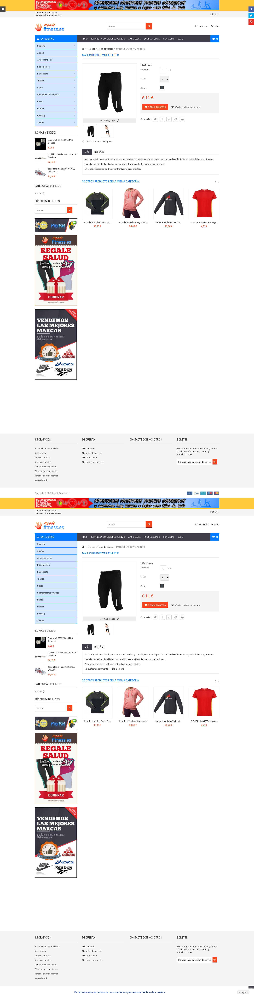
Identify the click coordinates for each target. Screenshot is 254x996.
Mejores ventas (42, 457)
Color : (143, 87)
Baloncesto (56, 73)
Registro (215, 26)
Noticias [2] (40, 193)
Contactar (168, 38)
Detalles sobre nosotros (46, 475)
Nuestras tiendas (43, 462)
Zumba (40, 52)
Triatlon (56, 80)
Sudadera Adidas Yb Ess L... (168, 222)
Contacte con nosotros (46, 12)
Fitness (56, 108)
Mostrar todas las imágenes (97, 141)
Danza (56, 101)
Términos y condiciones (46, 471)
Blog (180, 38)
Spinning (56, 45)
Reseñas (99, 151)
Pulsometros (43, 66)
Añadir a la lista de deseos (185, 107)
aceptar (243, 992)
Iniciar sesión (201, 26)
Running (56, 115)
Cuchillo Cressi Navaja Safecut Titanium (62, 156)
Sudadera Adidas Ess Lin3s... (97, 222)
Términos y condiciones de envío (108, 38)
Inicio (85, 38)
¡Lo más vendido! (45, 132)
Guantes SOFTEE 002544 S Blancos (60, 141)
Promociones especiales (47, 448)
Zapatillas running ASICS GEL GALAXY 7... (61, 170)
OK (214, 461)
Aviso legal (134, 38)
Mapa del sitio (41, 480)
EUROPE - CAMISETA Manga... (204, 222)
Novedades (40, 453)
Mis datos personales (92, 462)
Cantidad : (145, 69)
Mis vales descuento (92, 453)
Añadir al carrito (157, 106)
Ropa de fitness (105, 48)
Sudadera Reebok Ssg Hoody (133, 222)
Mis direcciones (89, 457)
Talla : (143, 78)
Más (87, 151)
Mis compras (88, 448)
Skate (56, 87)
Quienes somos (152, 38)
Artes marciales (44, 59)
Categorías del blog (48, 185)
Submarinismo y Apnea (56, 94)
